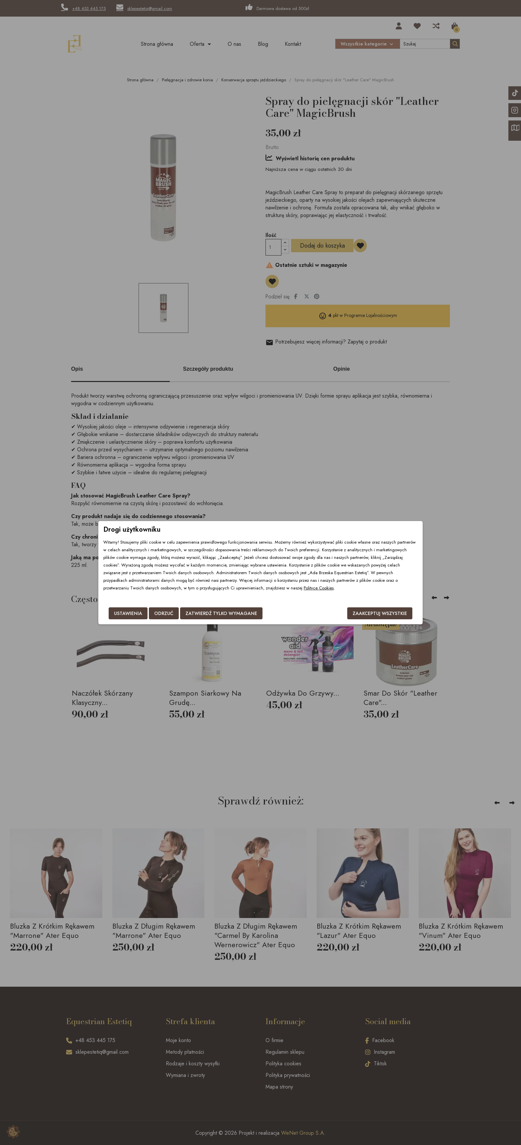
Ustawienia (128, 613)
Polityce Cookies (319, 588)
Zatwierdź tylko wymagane (221, 613)
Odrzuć (163, 613)
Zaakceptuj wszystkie (380, 613)
